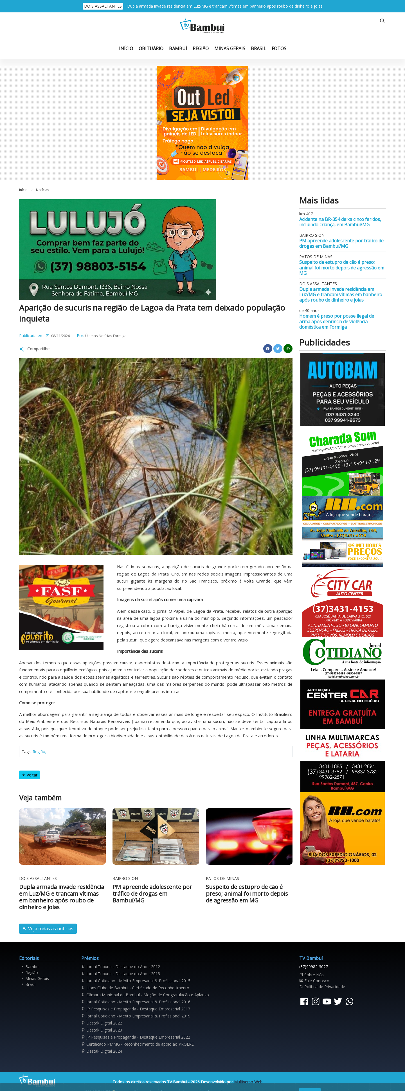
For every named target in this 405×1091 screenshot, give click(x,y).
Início (126, 48)
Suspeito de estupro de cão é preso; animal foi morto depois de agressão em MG (341, 267)
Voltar (29, 775)
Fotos (279, 48)
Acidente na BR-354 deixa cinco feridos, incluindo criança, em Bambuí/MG (340, 222)
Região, (39, 751)
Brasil (258, 48)
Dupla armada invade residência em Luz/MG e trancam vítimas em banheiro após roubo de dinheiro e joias (225, 6)
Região (201, 48)
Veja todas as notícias (47, 929)
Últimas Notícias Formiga (106, 335)
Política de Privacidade (322, 986)
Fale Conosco (314, 980)
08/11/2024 (60, 335)
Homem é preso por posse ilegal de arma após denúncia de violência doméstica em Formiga (336, 321)
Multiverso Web (248, 1082)
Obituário (151, 48)
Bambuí (178, 48)
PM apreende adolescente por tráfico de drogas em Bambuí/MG (341, 243)
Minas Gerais (229, 48)
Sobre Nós (311, 974)
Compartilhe (38, 348)
